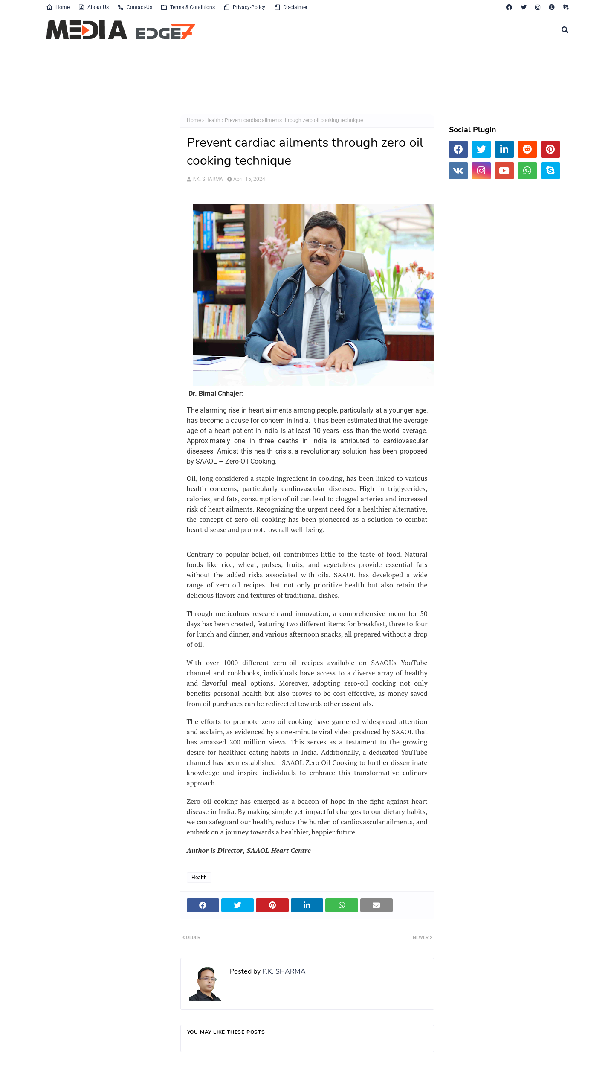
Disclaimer (290, 7)
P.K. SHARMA (207, 179)
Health (212, 120)
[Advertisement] (253, 78)
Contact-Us (134, 7)
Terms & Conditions (188, 7)
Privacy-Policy (244, 7)
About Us (93, 7)
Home (58, 7)
